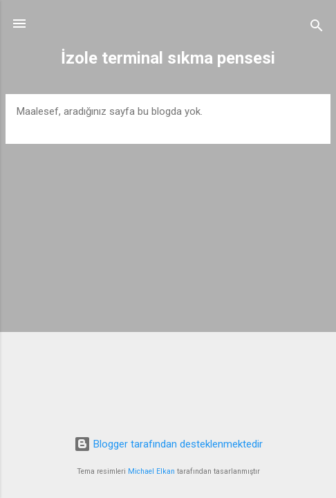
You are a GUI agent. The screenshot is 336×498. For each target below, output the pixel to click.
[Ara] (316, 28)
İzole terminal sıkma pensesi (168, 58)
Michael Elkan (151, 471)
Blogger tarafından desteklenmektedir (168, 444)
